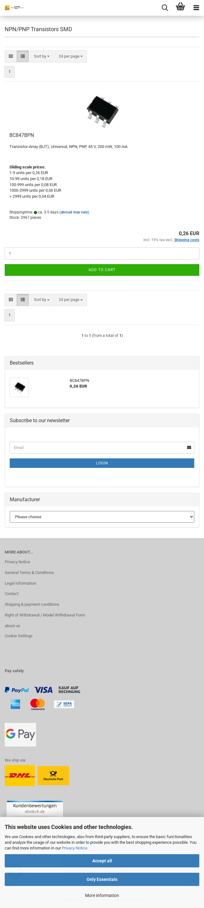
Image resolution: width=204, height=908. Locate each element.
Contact (12, 593)
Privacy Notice (74, 848)
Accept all (102, 860)
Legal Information (20, 583)
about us (12, 625)
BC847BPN (21, 135)
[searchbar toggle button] (165, 8)
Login (102, 463)
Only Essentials (102, 879)
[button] (11, 56)
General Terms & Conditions (29, 572)
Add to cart (102, 270)
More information (102, 895)
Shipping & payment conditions (32, 604)
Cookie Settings (19, 635)
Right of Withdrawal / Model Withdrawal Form (45, 615)
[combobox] (42, 56)
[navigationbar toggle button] (196, 8)
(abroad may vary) (74, 212)
